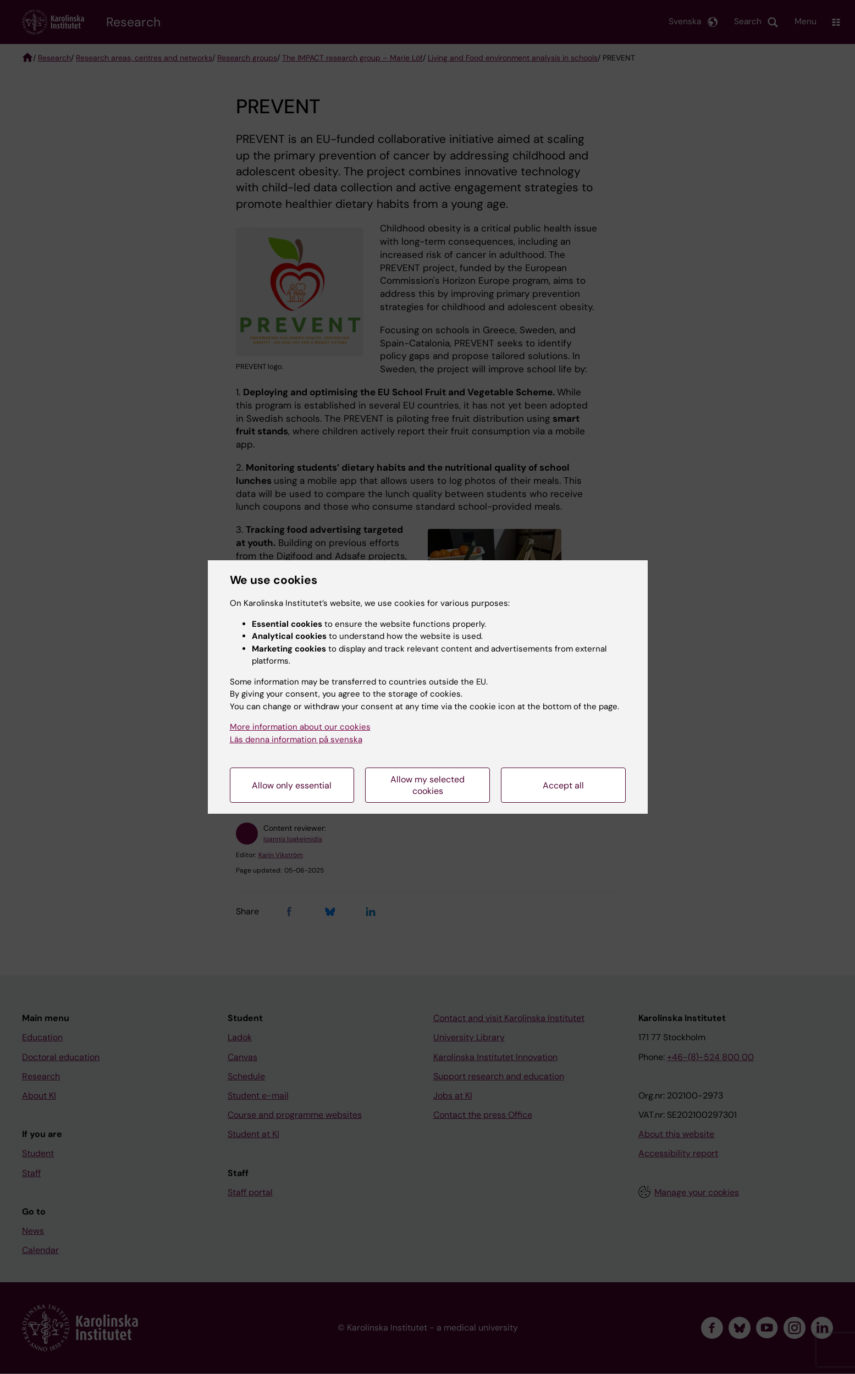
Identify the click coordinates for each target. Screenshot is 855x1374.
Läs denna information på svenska (296, 739)
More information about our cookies (300, 726)
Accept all (563, 785)
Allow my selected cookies (427, 785)
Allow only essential (292, 785)
